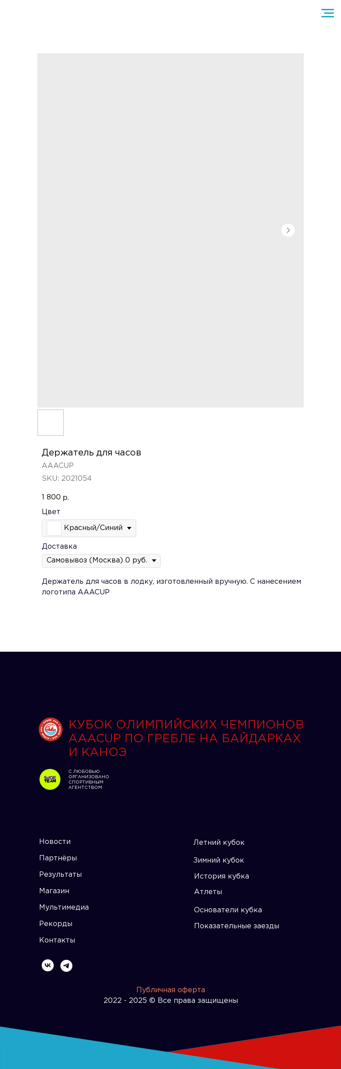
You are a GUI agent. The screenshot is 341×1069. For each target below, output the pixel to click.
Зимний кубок (218, 860)
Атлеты (208, 892)
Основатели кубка (228, 910)
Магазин (54, 891)
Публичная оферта (170, 990)
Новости (55, 842)
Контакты (57, 940)
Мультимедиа (64, 907)
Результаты (60, 874)
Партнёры (58, 858)
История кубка (221, 876)
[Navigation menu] (327, 13)
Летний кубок (219, 842)
